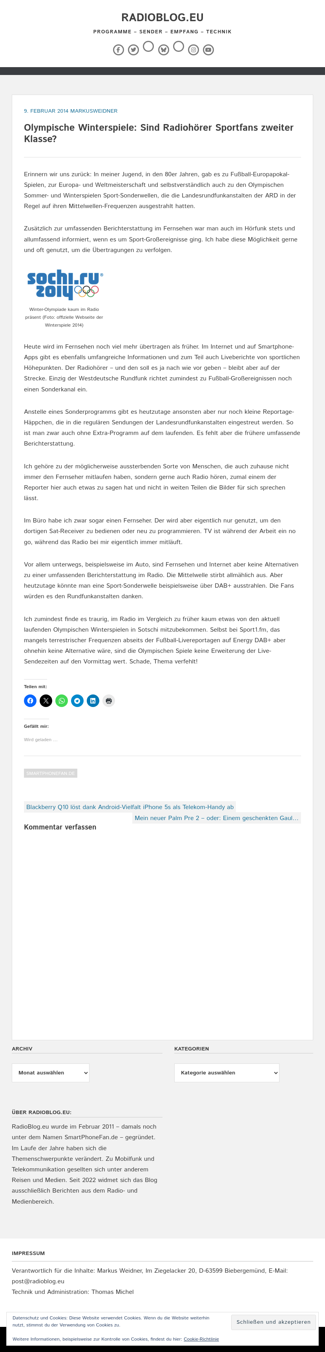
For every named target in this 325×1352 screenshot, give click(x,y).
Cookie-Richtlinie (201, 1339)
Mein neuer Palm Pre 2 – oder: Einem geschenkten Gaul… (217, 818)
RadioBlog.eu (162, 18)
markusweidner (94, 111)
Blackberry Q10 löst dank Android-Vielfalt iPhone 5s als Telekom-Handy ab (130, 807)
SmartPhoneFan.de (50, 773)
